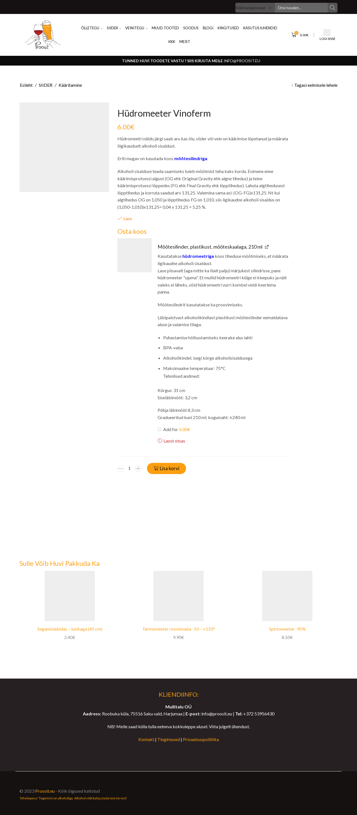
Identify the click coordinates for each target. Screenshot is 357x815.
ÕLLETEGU (92, 28)
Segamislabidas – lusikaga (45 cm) (69, 628)
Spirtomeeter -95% (287, 628)
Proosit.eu (45, 791)
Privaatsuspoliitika (201, 739)
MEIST (184, 41)
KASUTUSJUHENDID (260, 28)
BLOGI (208, 28)
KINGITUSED (228, 28)
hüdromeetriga (198, 256)
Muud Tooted (165, 28)
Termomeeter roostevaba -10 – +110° (178, 628)
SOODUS (191, 28)
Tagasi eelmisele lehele (315, 85)
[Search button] (332, 8)
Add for (174, 429)
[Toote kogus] (129, 468)
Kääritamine (70, 85)
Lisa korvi (169, 468)
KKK (171, 41)
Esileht (26, 85)
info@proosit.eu (242, 60)
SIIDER (114, 28)
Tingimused (168, 739)
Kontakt (146, 739)
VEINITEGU (136, 28)
